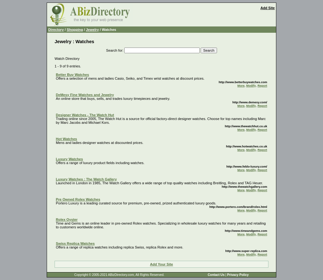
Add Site (268, 8)
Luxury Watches (69, 159)
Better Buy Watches (72, 75)
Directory (56, 29)
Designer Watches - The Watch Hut (85, 115)
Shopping (75, 29)
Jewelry (92, 29)
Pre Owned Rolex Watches (78, 199)
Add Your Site (161, 264)
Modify (251, 85)
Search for (114, 50)
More (241, 85)
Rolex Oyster (67, 219)
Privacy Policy (238, 275)
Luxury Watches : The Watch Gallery (86, 179)
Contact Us (216, 275)
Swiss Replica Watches (75, 243)
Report (262, 85)
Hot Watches (66, 139)
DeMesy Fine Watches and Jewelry (85, 95)
